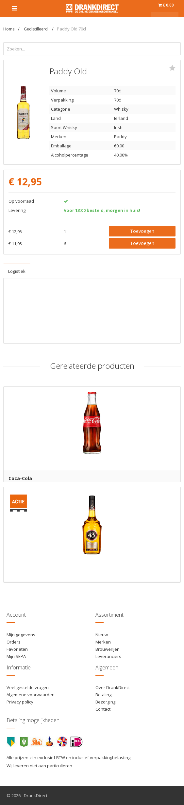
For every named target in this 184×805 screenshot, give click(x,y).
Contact (102, 709)
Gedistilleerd (36, 29)
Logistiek (16, 271)
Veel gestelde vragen (28, 687)
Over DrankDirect (112, 687)
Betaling (103, 695)
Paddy (120, 137)
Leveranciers (108, 656)
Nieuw (101, 635)
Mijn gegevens (21, 635)
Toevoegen (142, 231)
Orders (14, 642)
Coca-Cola (20, 478)
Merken (103, 642)
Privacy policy (20, 702)
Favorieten (17, 649)
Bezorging (105, 702)
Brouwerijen (107, 649)
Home (9, 29)
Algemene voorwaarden (31, 695)
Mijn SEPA (16, 656)
